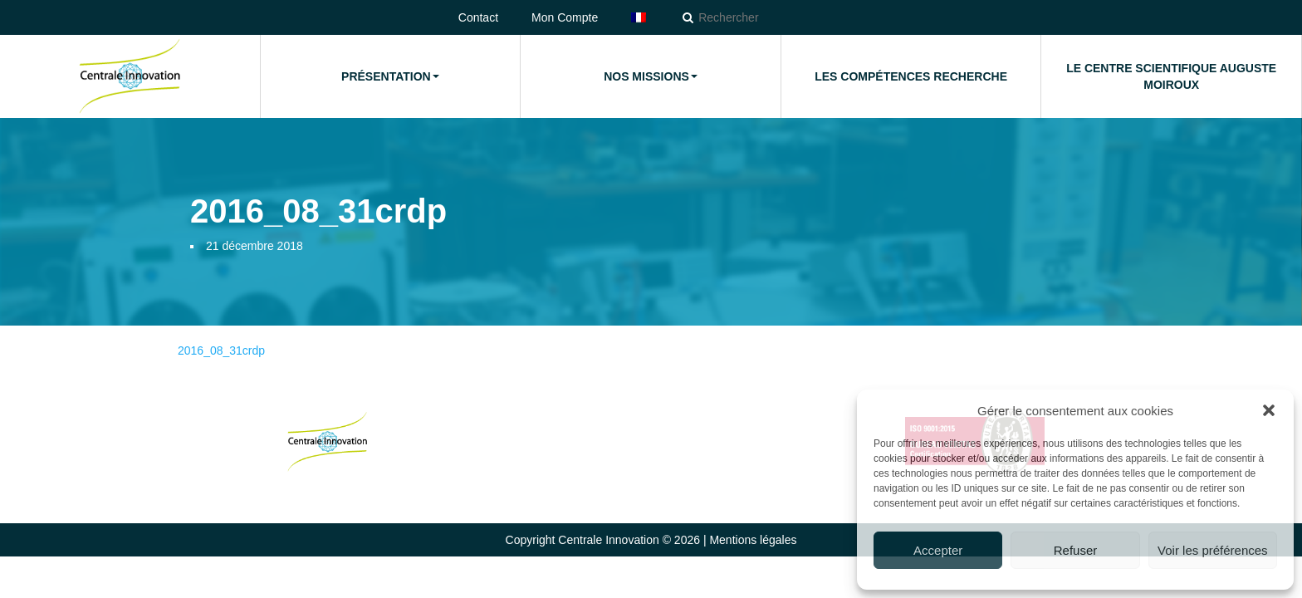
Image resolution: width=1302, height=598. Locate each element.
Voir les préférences (1213, 550)
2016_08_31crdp (221, 350)
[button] (1268, 410)
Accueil (129, 76)
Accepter (937, 550)
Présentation (390, 76)
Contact (478, 17)
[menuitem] (638, 17)
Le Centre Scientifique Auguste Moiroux (1171, 76)
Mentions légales (752, 540)
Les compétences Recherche (911, 76)
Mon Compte (564, 17)
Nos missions (651, 76)
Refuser (1076, 550)
